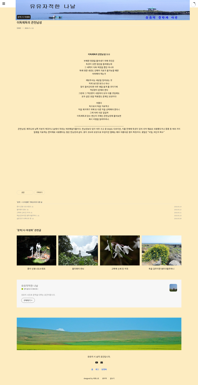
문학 (18, 202)
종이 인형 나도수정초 (24, 206)
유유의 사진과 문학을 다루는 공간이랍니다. (38, 294)
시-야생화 (25, 202)
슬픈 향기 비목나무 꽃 (24, 218)
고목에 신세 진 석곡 (23, 212)
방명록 (104, 369)
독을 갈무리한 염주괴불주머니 (27, 215)
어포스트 (96, 378)
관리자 (104, 378)
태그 (97, 369)
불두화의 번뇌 (21, 209)
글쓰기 (112, 378)
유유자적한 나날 (29, 285)
